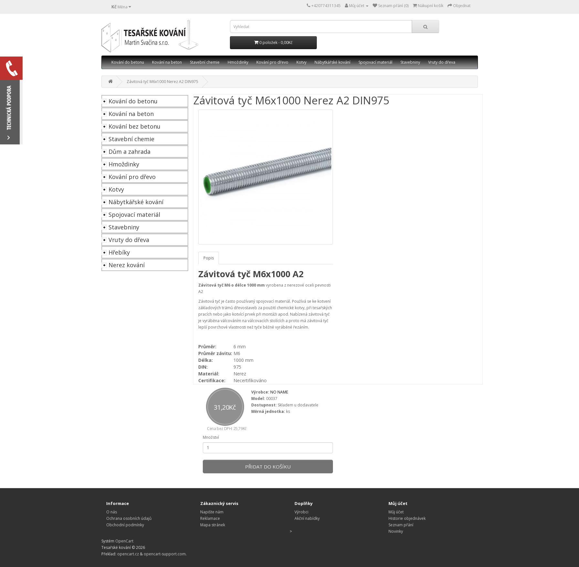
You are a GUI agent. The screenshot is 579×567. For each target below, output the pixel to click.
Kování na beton (167, 62)
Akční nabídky (307, 518)
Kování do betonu (127, 62)
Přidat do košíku (268, 466)
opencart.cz (128, 554)
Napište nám (211, 512)
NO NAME (279, 392)
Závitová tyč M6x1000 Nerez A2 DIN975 (162, 81)
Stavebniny (410, 62)
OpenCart (124, 541)
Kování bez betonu (134, 126)
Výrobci (301, 512)
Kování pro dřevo (272, 62)
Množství (211, 437)
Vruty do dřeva (441, 62)
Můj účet (396, 512)
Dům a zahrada (129, 151)
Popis (208, 258)
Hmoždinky (238, 62)
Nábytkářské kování (332, 62)
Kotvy (301, 62)
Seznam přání (400, 525)
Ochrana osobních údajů (128, 518)
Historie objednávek (407, 518)
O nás (111, 512)
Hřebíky (119, 252)
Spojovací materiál (375, 62)
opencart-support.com (165, 554)
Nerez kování (127, 265)
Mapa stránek (212, 525)
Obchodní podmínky (125, 525)
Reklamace (210, 518)
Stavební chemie (205, 62)
